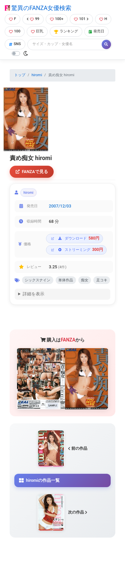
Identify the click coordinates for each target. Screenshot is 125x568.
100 (14, 31)
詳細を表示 (33, 293)
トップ (19, 75)
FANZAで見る (32, 171)
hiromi (37, 75)
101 (81, 19)
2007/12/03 (60, 205)
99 (33, 19)
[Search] (65, 44)
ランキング (66, 31)
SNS (15, 44)
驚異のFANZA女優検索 (38, 8)
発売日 (96, 31)
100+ (56, 19)
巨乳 (37, 31)
